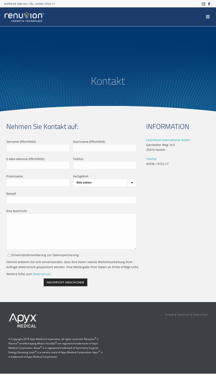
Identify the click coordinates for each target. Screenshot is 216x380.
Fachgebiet (80, 176)
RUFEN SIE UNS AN (15, 4)
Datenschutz (42, 280)
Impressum (183, 321)
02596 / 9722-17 (45, 4)
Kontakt (169, 321)
